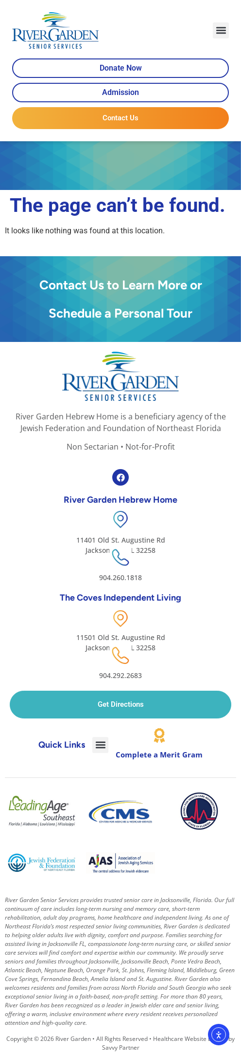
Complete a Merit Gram (159, 754)
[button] (221, 30)
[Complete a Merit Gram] (159, 735)
